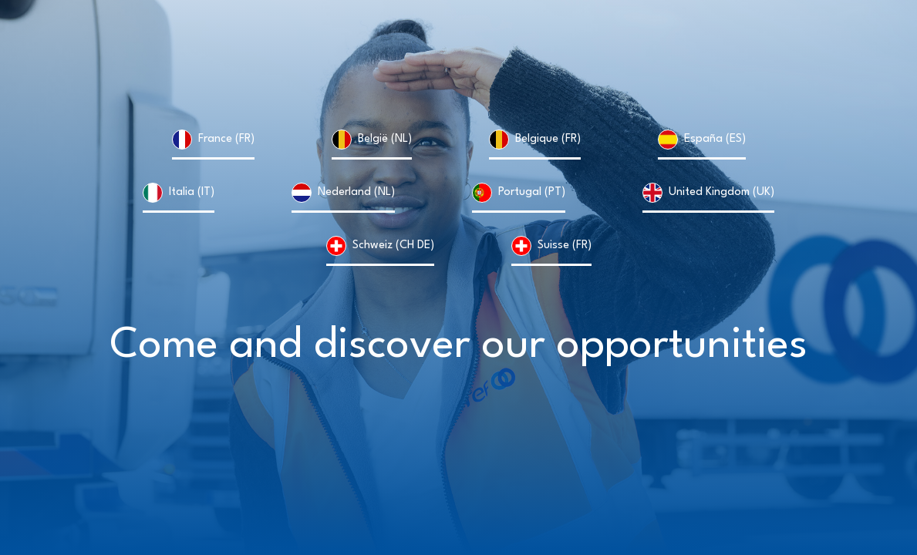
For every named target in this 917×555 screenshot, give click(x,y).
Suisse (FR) (565, 245)
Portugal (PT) (531, 192)
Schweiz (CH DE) (393, 245)
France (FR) (226, 139)
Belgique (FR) (548, 139)
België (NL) (385, 139)
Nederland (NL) (356, 192)
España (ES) (715, 139)
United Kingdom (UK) (721, 192)
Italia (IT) (191, 192)
